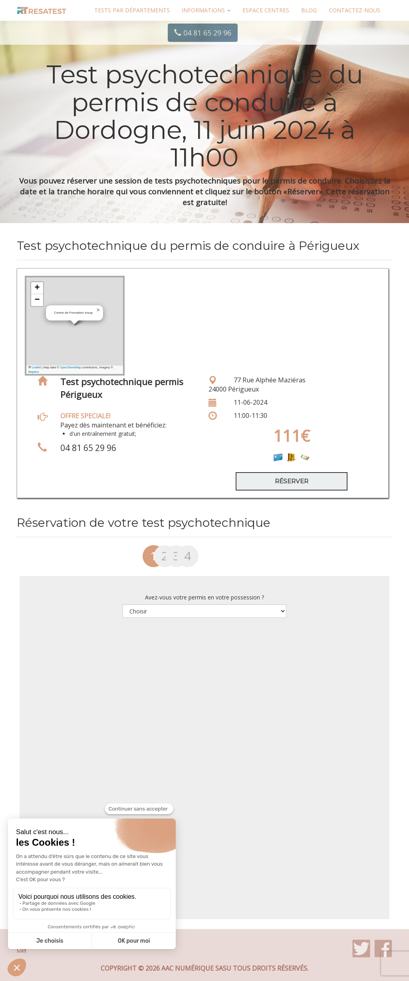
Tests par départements (132, 10)
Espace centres (265, 10)
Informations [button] (206, 10)
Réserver (291, 481)
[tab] (142, 559)
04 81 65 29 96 (202, 33)
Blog (309, 10)
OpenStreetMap (70, 367)
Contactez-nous (354, 10)
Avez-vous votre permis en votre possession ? (204, 597)
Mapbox (33, 372)
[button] (98, 310)
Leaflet (34, 367)
